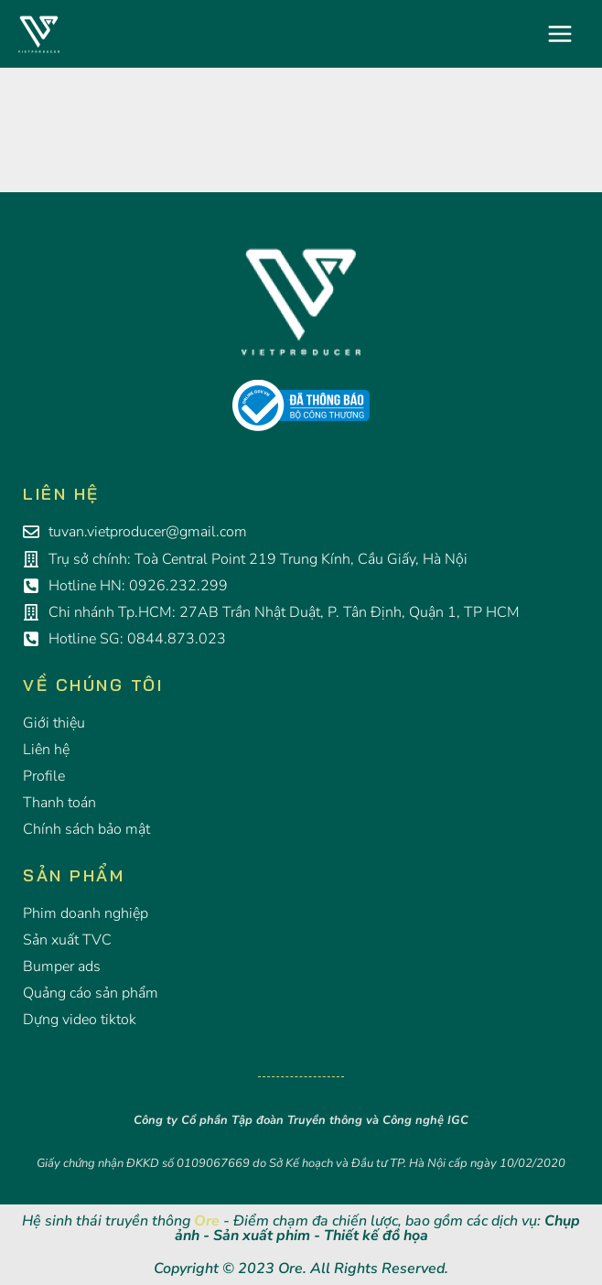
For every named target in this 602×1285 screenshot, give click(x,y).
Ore (207, 1221)
